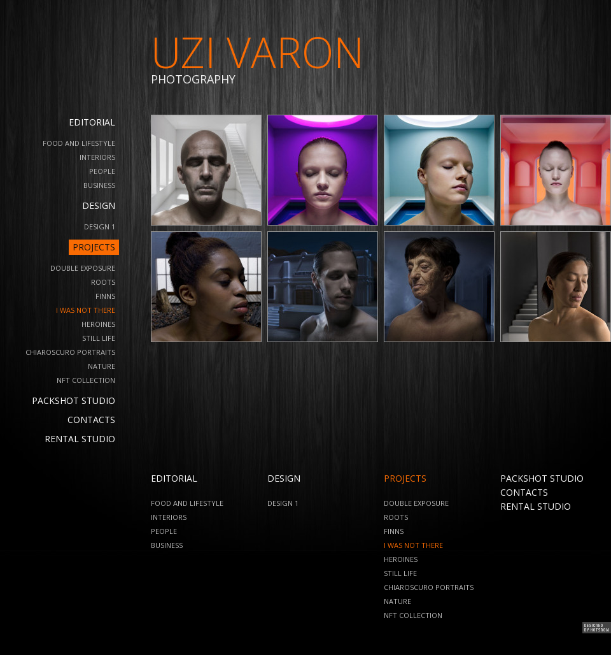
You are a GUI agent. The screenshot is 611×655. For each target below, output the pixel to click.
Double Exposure (82, 268)
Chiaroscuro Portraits (70, 352)
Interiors (97, 157)
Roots (103, 282)
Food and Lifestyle (79, 143)
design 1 (99, 226)
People (102, 171)
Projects (94, 247)
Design (98, 205)
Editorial (92, 122)
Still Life (98, 338)
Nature (101, 366)
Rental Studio (80, 439)
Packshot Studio (73, 400)
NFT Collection (86, 380)
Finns (105, 296)
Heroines (98, 324)
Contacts (91, 420)
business (99, 185)
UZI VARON (257, 51)
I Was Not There (85, 310)
